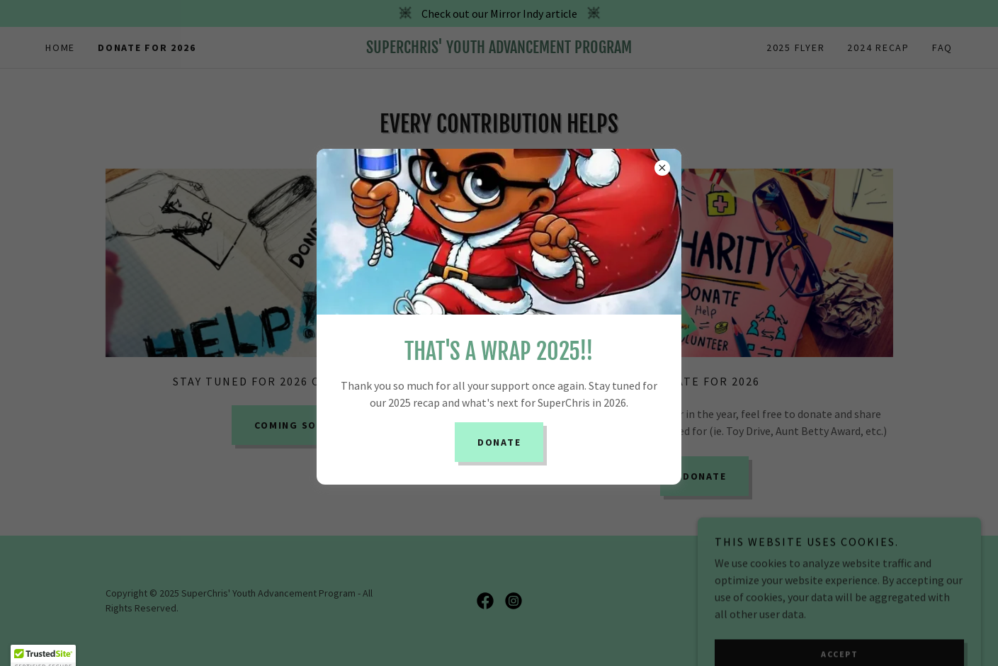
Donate (499, 442)
